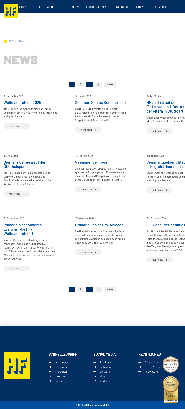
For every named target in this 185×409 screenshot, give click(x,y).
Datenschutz (151, 362)
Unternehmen (97, 6)
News (141, 6)
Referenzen (71, 6)
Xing (102, 376)
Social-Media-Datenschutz (160, 366)
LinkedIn (105, 371)
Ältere (110, 84)
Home (24, 6)
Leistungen (45, 6)
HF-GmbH (13, 41)
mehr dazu (15, 126)
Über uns (60, 376)
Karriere (122, 6)
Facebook (105, 362)
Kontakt (160, 6)
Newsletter (61, 371)
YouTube (105, 380)
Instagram (106, 366)
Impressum (151, 371)
